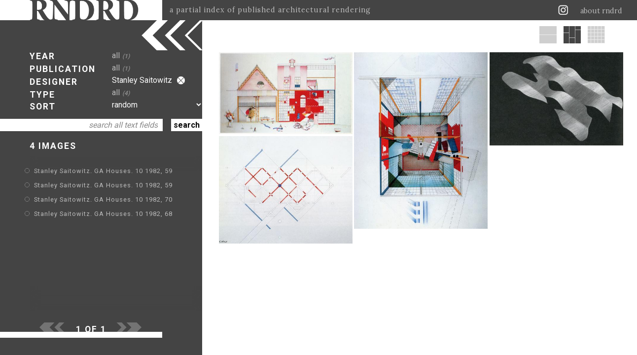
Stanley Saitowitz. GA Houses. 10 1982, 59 (103, 171)
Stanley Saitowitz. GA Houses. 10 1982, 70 (103, 199)
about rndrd (601, 10)
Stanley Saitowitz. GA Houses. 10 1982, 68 (103, 213)
